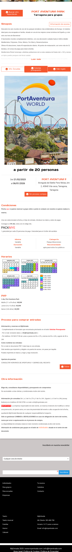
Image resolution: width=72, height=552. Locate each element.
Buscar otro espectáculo (12, 13)
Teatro (5, 516)
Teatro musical (8, 520)
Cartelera (40, 487)
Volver (65, 367)
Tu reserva (41, 483)
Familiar (5, 524)
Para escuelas (8, 491)
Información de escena (59, 24)
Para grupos (7, 487)
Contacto (40, 491)
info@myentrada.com (29, 333)
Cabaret (5, 532)
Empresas (6, 495)
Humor (5, 528)
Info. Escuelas (12, 69)
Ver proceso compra (36, 194)
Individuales (7, 483)
